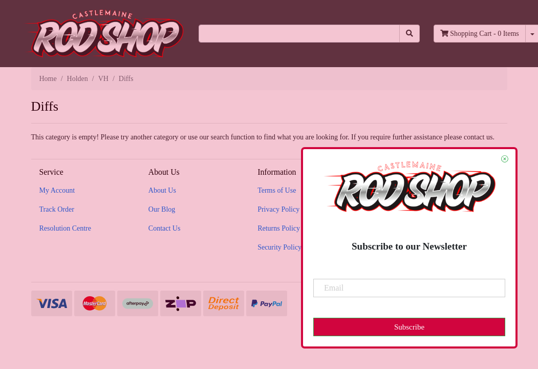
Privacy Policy (278, 209)
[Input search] (299, 34)
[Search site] (409, 34)
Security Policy (279, 247)
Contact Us (164, 228)
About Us (162, 190)
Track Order (56, 209)
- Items (479, 33)
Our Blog (162, 209)
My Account (57, 190)
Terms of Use (276, 190)
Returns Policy (278, 228)
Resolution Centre (65, 228)
